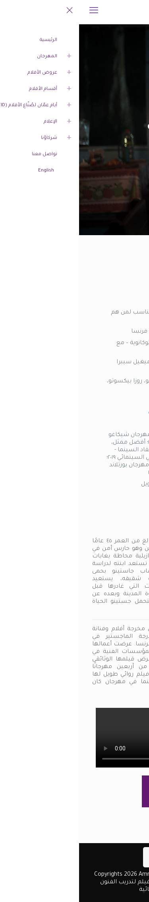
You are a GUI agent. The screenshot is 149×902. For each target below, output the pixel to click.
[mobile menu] (14, 12)
